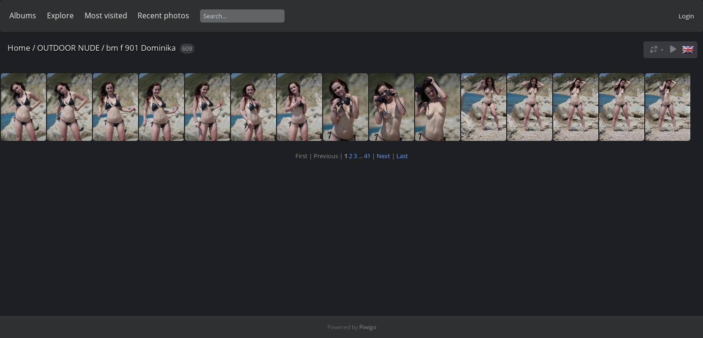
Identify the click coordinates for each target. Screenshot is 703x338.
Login (686, 16)
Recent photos (163, 15)
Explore (60, 15)
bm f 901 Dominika (141, 47)
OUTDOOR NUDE (68, 47)
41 (367, 156)
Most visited (106, 15)
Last (402, 156)
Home (19, 47)
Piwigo (367, 327)
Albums (22, 15)
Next (383, 156)
